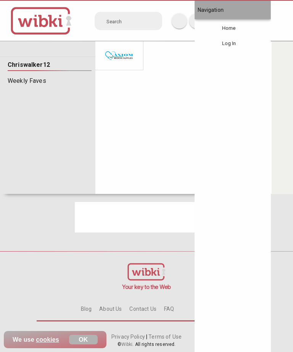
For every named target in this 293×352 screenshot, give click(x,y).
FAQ (169, 309)
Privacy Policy (128, 337)
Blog (86, 309)
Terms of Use (164, 337)
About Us (110, 309)
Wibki (127, 344)
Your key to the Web (146, 287)
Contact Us (142, 309)
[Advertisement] (146, 217)
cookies (47, 339)
